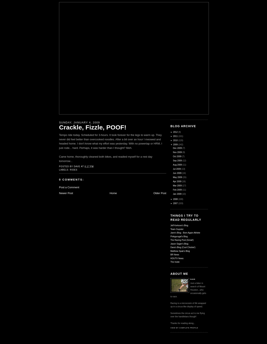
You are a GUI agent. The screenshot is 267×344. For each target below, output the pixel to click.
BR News (174, 255)
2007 (175, 203)
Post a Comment (69, 187)
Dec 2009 (177, 148)
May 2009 (177, 177)
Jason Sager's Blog (179, 244)
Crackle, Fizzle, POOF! (92, 127)
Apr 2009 (177, 181)
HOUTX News (177, 258)
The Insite (175, 262)
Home (113, 193)
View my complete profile (184, 328)
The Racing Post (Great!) (182, 240)
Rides (73, 170)
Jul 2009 (177, 169)
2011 (175, 136)
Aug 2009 (177, 165)
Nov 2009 (177, 152)
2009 (175, 144)
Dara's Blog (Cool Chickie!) (182, 247)
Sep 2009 (177, 160)
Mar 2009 (177, 186)
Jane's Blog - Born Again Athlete (185, 233)
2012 (175, 132)
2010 (175, 140)
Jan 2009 (177, 194)
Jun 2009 (177, 173)
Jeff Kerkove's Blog (179, 225)
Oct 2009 (177, 156)
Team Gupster (177, 229)
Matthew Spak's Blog (180, 251)
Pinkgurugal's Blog (179, 236)
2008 (175, 199)
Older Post (160, 193)
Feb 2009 (177, 190)
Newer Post (66, 193)
